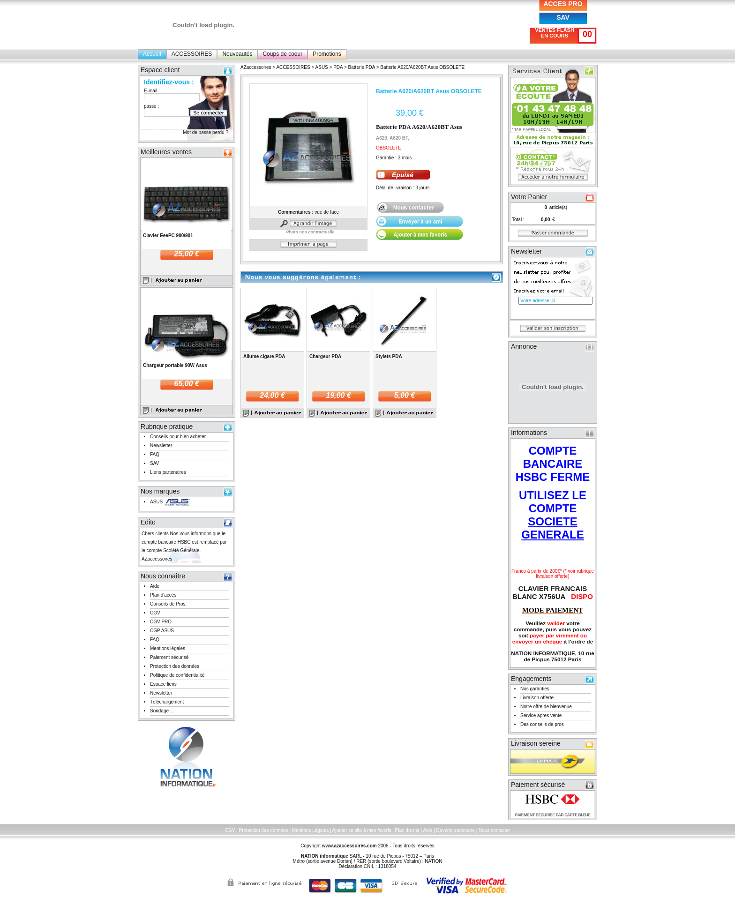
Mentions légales (167, 648)
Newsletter (161, 445)
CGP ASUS (162, 630)
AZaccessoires (255, 67)
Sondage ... (162, 710)
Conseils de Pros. (168, 603)
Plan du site (407, 830)
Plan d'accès (163, 595)
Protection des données (174, 666)
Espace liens (163, 684)
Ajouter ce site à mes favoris (361, 830)
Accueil (152, 54)
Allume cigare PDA (264, 356)
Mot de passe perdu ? (205, 132)
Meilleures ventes (166, 152)
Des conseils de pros (542, 724)
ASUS (156, 501)
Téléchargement (167, 701)
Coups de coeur (282, 54)
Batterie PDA (361, 67)
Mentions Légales (310, 830)
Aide (154, 586)
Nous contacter (494, 830)
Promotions (327, 54)
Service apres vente (541, 715)
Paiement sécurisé (169, 657)
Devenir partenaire (455, 830)
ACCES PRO (562, 3)
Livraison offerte (537, 697)
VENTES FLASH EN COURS (554, 32)
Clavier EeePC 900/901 (168, 235)
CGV (155, 612)
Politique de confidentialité (177, 675)
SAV (563, 17)
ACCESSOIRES (192, 54)
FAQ (154, 454)
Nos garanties (534, 688)
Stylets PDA (388, 356)
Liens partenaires (168, 472)
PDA (338, 67)
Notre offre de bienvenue (546, 706)
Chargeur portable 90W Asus (175, 365)
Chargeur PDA (325, 356)
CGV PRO (161, 621)
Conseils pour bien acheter (178, 436)
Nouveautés (237, 54)
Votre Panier (529, 197)
